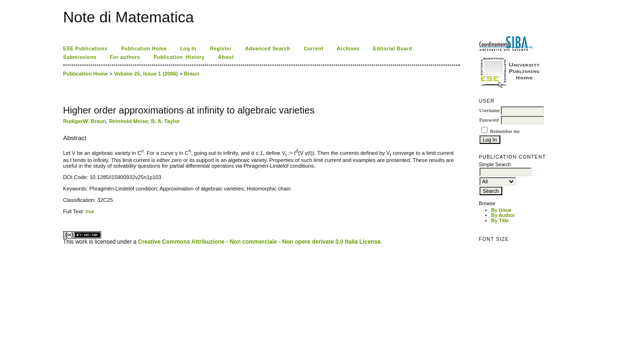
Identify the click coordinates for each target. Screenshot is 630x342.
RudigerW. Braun (84, 121)
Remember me (504, 131)
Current (313, 48)
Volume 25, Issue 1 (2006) (146, 73)
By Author (503, 215)
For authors (125, 57)
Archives (348, 48)
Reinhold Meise (128, 121)
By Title (500, 220)
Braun (191, 73)
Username (490, 110)
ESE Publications (85, 48)
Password (489, 120)
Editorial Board (392, 48)
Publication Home (144, 48)
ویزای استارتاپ (65, 214)
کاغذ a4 (64, 214)
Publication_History (178, 57)
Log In (188, 48)
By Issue (501, 210)
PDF (89, 211)
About (226, 57)
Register (221, 48)
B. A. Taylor (165, 121)
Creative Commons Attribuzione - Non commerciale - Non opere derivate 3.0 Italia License (259, 241)
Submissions (79, 57)
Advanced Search (267, 48)
